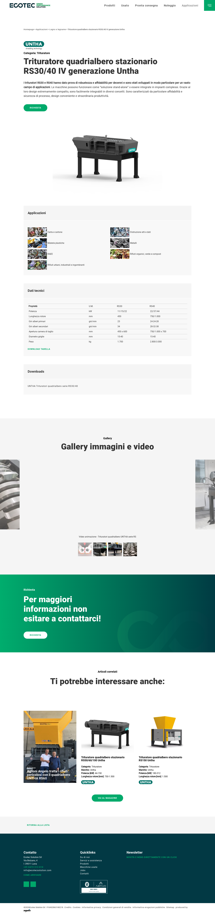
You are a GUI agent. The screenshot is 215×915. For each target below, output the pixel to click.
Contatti (84, 873)
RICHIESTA (35, 635)
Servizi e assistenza (91, 860)
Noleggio (170, 5)
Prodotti (109, 5)
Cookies (76, 907)
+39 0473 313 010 (33, 867)
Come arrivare (32, 875)
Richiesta (35, 108)
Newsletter (135, 852)
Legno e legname (57, 29)
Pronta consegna (146, 5)
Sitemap (170, 907)
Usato (125, 5)
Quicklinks (87, 852)
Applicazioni (190, 5)
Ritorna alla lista (37, 825)
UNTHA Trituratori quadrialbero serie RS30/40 (53, 386)
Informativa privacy (91, 907)
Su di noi (85, 857)
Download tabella (40, 349)
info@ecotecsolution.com (37, 870)
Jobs (82, 870)
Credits (67, 907)
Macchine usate (88, 867)
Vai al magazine (107, 798)
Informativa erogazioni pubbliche (149, 907)
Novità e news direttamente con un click (152, 857)
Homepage (29, 29)
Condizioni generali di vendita (116, 907)
